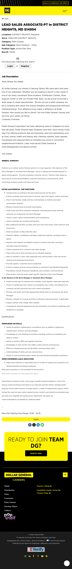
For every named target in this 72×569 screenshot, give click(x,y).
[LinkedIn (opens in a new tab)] (29, 556)
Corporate (8, 498)
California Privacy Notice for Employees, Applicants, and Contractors (36, 543)
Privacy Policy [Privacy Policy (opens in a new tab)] (25, 540)
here (54, 537)
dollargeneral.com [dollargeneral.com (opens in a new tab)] (13, 540)
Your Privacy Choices (55, 540)
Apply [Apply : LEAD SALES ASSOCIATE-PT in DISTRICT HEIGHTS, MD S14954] (36, 419)
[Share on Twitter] (34, 425)
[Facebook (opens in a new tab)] (33, 556)
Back (5, 18)
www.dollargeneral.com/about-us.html (19, 147)
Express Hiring (44, 486)
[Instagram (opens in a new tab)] (25, 556)
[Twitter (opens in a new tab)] (38, 556)
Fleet (6, 494)
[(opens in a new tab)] (10, 519)
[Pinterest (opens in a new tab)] (46, 556)
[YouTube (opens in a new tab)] (42, 556)
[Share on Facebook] (30, 425)
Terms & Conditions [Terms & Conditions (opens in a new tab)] (38, 540)
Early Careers (10, 502)
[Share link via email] (42, 425)
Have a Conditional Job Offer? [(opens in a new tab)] (56, 3)
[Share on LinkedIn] (38, 425)
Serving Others (10, 506)
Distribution (9, 490)
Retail (6, 486)
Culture (7, 510)
